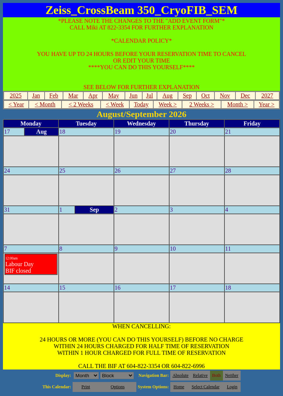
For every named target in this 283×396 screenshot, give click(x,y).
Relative (200, 375)
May (113, 95)
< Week (115, 104)
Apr (93, 95)
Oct (205, 95)
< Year (16, 104)
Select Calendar (206, 386)
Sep (187, 95)
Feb (53, 95)
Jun (133, 95)
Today (141, 104)
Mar (73, 95)
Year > (267, 104)
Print (85, 386)
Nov (225, 95)
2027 (267, 95)
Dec (245, 95)
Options (118, 386)
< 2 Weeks (81, 104)
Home (179, 386)
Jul (149, 95)
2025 (16, 95)
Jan (36, 95)
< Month (45, 104)
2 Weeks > (201, 104)
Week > (168, 104)
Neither (231, 375)
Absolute (180, 375)
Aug (168, 95)
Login (232, 386)
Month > (237, 104)
